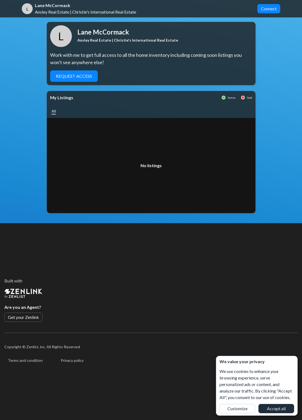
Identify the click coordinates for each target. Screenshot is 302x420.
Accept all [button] (276, 408)
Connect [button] (269, 8)
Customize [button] (237, 408)
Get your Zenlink (23, 317)
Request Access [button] (74, 76)
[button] (53, 111)
